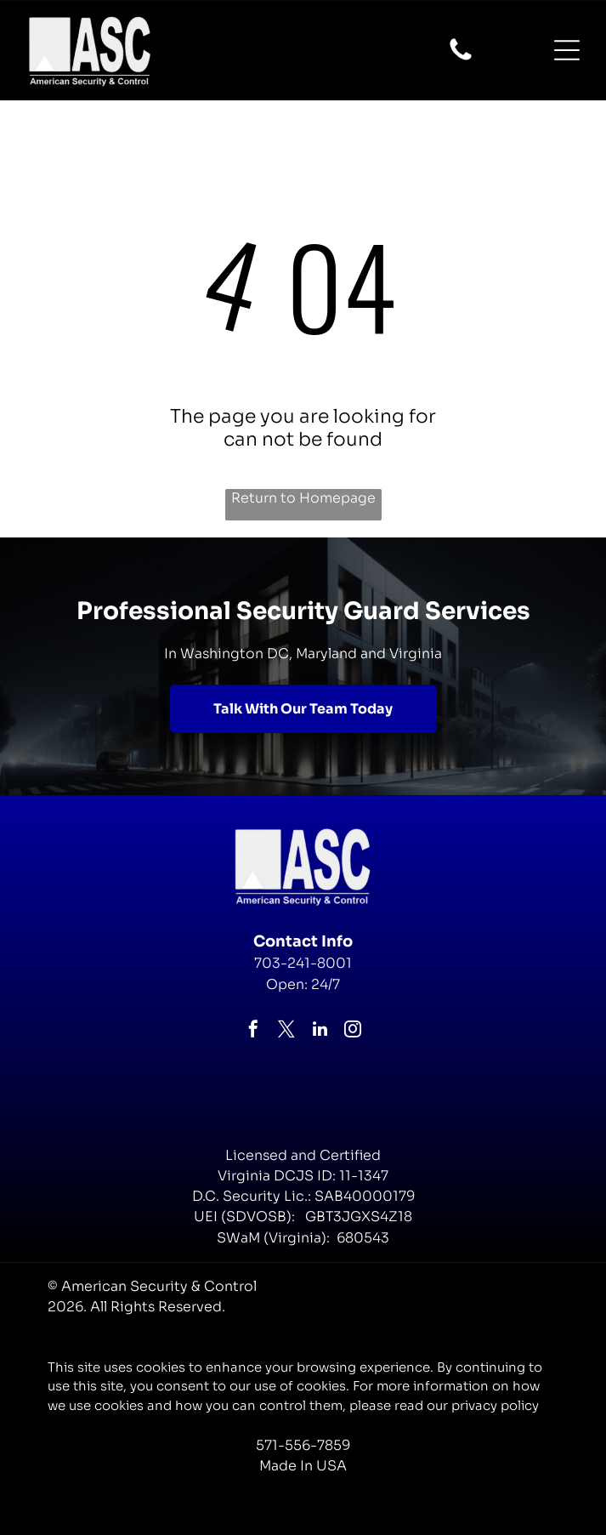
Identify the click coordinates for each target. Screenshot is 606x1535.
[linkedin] (319, 1031)
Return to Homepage (303, 498)
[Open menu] (567, 50)
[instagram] (352, 1031)
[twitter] (286, 1031)
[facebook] (253, 1031)
